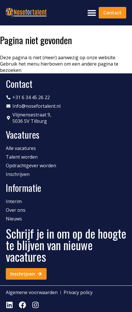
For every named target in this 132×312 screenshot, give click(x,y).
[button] (92, 13)
